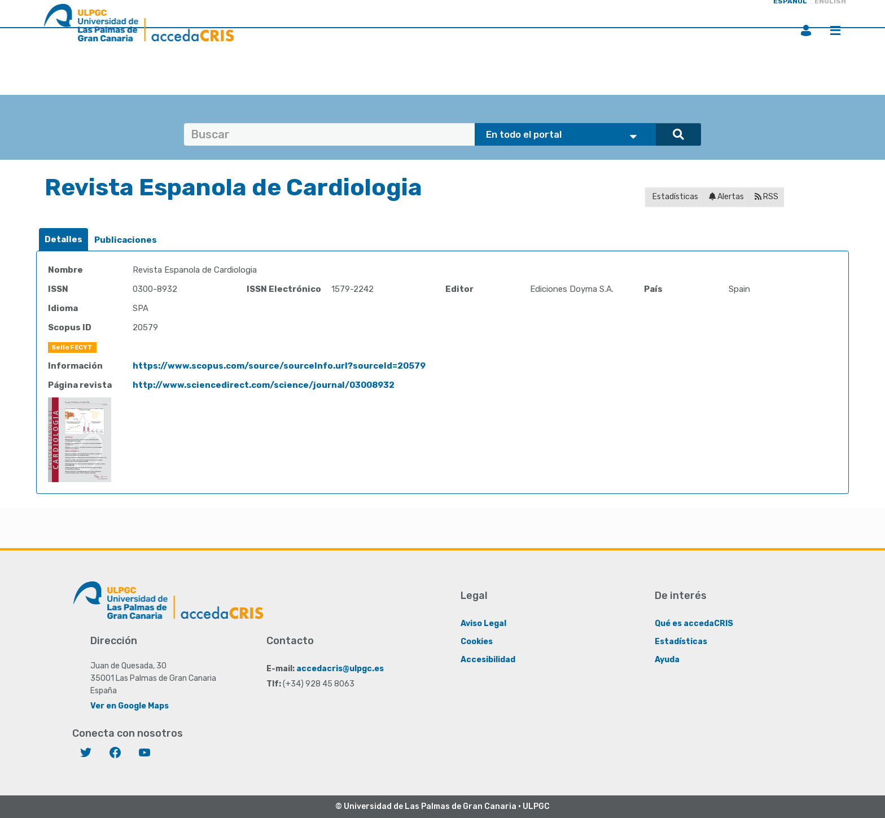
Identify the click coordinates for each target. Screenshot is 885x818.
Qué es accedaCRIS (694, 623)
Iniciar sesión (806, 30)
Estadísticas (674, 197)
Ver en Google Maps (129, 706)
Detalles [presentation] (63, 239)
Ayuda (667, 659)
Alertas (726, 197)
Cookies (477, 641)
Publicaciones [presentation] (125, 240)
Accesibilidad (488, 659)
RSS (766, 197)
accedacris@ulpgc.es (340, 668)
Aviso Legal (483, 623)
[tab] (63, 239)
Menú (835, 30)
